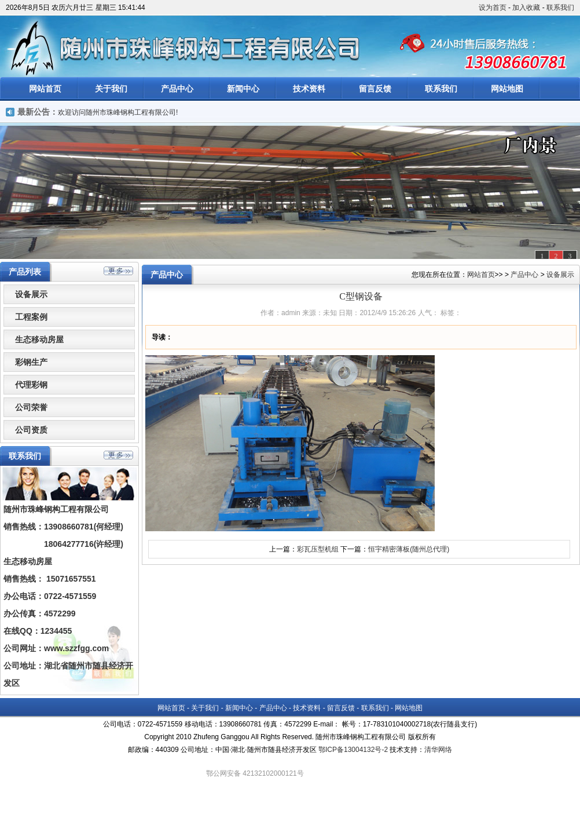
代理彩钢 (31, 384)
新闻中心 (243, 88)
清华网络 (438, 750)
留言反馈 (375, 88)
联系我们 (560, 7)
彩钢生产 (31, 362)
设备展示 (31, 294)
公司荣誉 (31, 407)
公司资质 (31, 429)
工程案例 (31, 317)
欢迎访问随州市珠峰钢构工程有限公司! (118, 112)
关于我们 (111, 88)
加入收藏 (526, 7)
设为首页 (492, 7)
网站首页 (45, 88)
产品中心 (177, 88)
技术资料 (309, 88)
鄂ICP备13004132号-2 (353, 750)
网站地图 (507, 88)
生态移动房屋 (39, 339)
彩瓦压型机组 (318, 549)
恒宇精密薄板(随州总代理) (408, 549)
